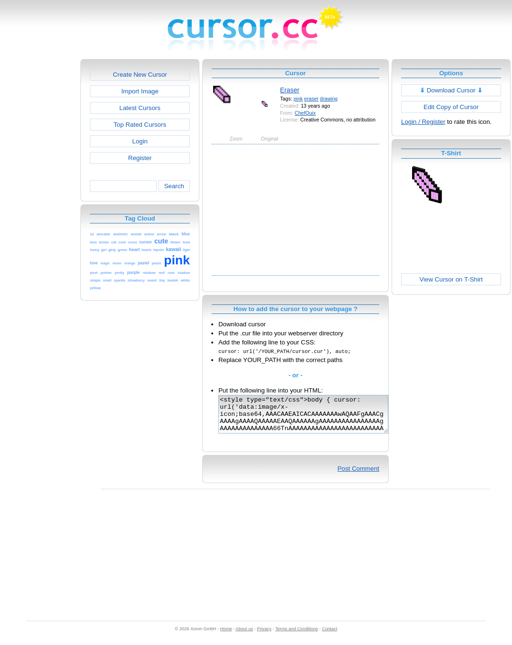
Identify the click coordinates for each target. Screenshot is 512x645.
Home (226, 636)
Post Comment (358, 475)
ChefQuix (305, 113)
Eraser (290, 90)
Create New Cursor (140, 74)
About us (244, 636)
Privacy (264, 636)
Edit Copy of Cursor (451, 107)
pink (298, 98)
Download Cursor (451, 90)
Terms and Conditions (296, 636)
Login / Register (423, 121)
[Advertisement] (39, 202)
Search (174, 186)
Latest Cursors (139, 107)
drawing (328, 98)
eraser (311, 98)
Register (139, 157)
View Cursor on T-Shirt (451, 279)
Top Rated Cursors (140, 124)
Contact (329, 636)
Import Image (139, 91)
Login (140, 141)
